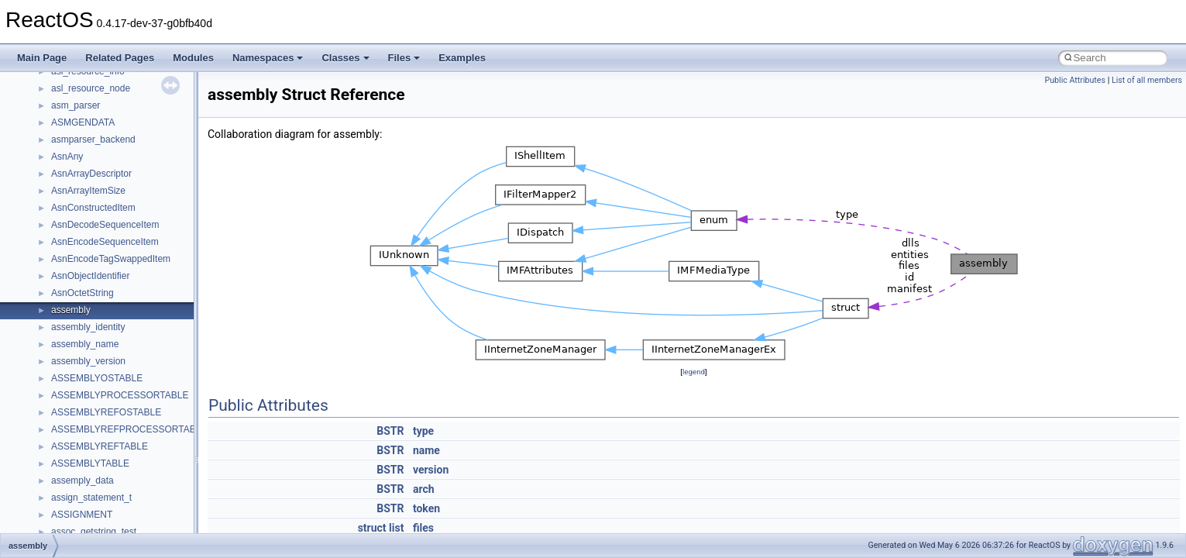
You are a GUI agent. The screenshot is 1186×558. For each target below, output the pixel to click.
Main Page (42, 58)
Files (404, 58)
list (396, 528)
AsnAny (67, 156)
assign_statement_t (91, 497)
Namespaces (268, 58)
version (431, 469)
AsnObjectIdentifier (90, 275)
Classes (345, 58)
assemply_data (82, 480)
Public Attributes (1074, 80)
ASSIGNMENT (81, 514)
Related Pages (119, 58)
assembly (71, 310)
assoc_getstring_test (93, 531)
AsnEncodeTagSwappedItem (110, 258)
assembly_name (85, 344)
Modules (193, 58)
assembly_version (88, 361)
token (426, 508)
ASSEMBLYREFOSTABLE (106, 412)
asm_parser (75, 105)
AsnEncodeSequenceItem (105, 241)
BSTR (390, 431)
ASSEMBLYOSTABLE (97, 378)
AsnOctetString (82, 293)
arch (424, 489)
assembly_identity (88, 327)
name (426, 450)
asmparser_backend (93, 139)
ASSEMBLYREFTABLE (99, 446)
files (423, 528)
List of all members (1147, 80)
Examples (462, 58)
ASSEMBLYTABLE (90, 463)
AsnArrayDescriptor (91, 173)
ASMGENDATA (83, 122)
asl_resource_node (90, 88)
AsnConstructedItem (93, 207)
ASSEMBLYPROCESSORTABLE (119, 395)
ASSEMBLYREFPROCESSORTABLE (129, 429)
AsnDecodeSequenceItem (105, 224)
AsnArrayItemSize (88, 190)
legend (693, 371)
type (423, 431)
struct (372, 528)
